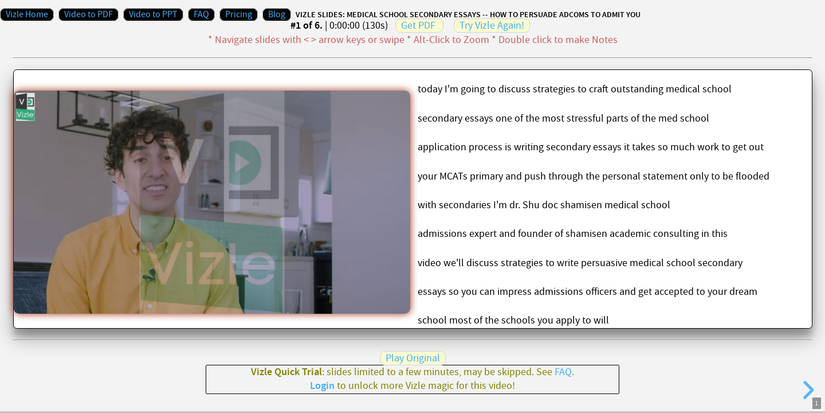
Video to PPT (153, 15)
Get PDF (418, 25)
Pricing (238, 15)
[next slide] (807, 390)
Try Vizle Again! (491, 25)
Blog (276, 15)
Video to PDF (88, 15)
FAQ (201, 15)
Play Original (413, 358)
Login (322, 386)
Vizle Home (27, 15)
